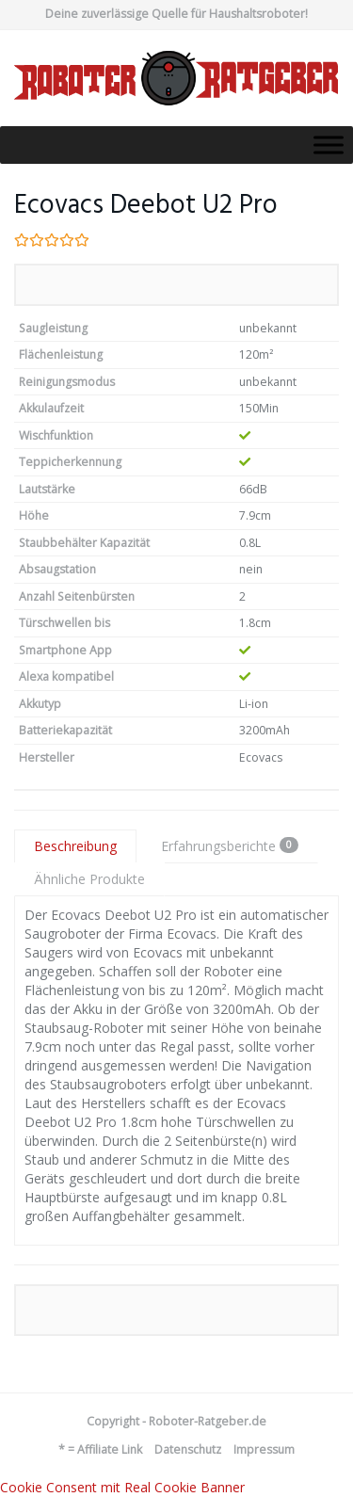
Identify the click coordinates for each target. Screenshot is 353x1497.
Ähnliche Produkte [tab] (89, 879)
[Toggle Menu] (328, 144)
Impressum (264, 1449)
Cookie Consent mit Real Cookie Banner (122, 1487)
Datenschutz (187, 1449)
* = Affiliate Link (100, 1449)
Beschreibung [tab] (75, 846)
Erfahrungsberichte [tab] (229, 846)
